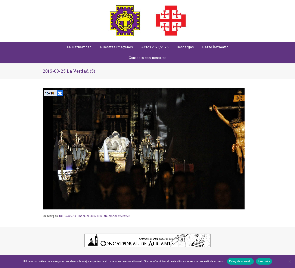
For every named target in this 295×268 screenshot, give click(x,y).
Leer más (264, 261)
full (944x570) (67, 216)
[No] (290, 261)
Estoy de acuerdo (240, 261)
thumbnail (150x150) (117, 216)
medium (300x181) (90, 216)
